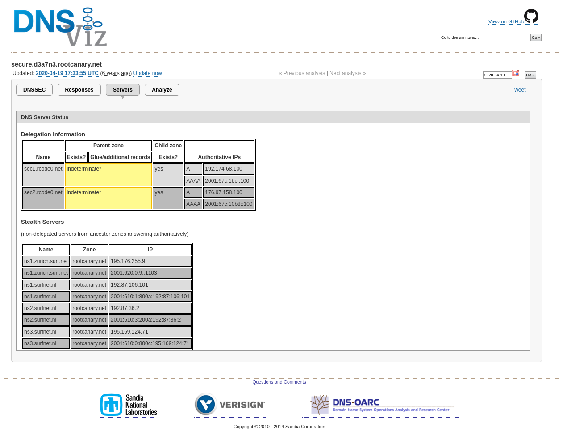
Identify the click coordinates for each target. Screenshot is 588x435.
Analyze (162, 90)
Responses (79, 90)
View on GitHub (513, 21)
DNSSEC (34, 90)
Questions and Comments (279, 382)
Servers (123, 90)
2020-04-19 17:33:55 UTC (67, 73)
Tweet (519, 90)
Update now (147, 73)
